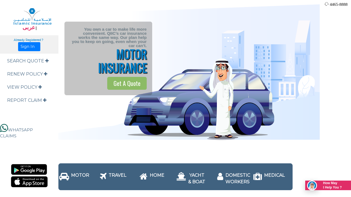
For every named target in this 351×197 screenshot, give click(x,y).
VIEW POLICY (24, 87)
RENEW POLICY (27, 74)
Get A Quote (127, 83)
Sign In (29, 46)
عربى (28, 27)
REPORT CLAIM (27, 100)
